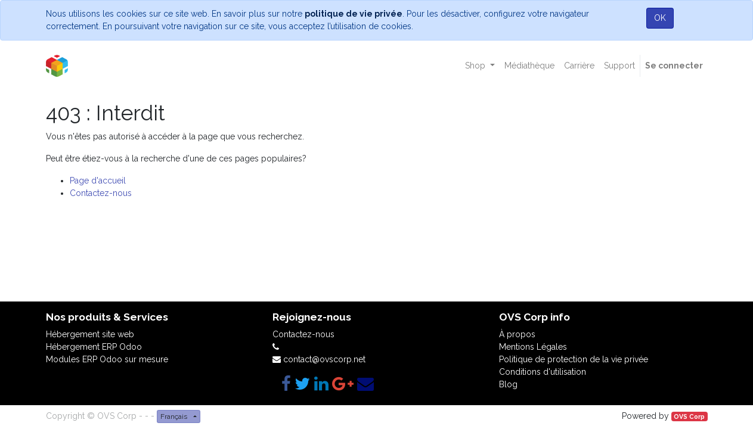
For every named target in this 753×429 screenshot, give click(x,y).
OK (660, 18)
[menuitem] (529, 66)
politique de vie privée (353, 13)
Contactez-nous (101, 193)
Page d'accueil (98, 180)
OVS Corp (689, 416)
